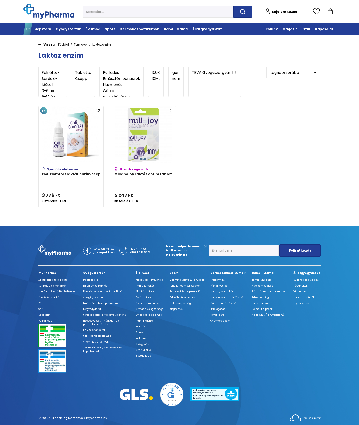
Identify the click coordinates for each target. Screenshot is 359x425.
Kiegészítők (176, 309)
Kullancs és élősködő (306, 280)
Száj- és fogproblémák (97, 336)
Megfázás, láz (91, 280)
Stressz (140, 332)
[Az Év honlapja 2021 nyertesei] (171, 394)
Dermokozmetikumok (228, 273)
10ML (156, 79)
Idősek (52, 85)
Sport (174, 273)
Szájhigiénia (143, 350)
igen (176, 73)
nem (176, 79)
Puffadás (121, 73)
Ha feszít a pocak (262, 309)
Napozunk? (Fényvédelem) (268, 315)
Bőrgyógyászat (92, 309)
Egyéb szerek (301, 303)
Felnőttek (52, 73)
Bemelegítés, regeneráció (185, 291)
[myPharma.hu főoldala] (48, 11)
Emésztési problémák (149, 315)
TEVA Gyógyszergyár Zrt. (214, 73)
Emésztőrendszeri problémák (100, 303)
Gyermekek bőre (220, 320)
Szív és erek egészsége (149, 309)
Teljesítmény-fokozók (182, 297)
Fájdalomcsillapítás (95, 285)
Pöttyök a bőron (261, 303)
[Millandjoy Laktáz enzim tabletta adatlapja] (143, 156)
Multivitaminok (145, 291)
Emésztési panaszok (121, 79)
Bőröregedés (217, 309)
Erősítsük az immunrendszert (269, 291)
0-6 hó (52, 91)
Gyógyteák (142, 344)
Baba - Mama (263, 273)
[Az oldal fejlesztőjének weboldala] (305, 418)
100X (156, 73)
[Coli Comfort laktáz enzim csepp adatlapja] (71, 156)
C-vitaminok (143, 297)
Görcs (121, 91)
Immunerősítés (145, 285)
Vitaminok (299, 291)
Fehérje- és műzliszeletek (185, 285)
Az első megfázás (262, 285)
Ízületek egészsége (181, 303)
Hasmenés (121, 85)
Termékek (80, 44)
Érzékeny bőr (217, 280)
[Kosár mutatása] (330, 12)
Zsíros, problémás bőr (223, 303)
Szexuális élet (144, 356)
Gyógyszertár (94, 273)
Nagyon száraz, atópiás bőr (227, 297)
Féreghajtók (300, 285)
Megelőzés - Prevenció (149, 280)
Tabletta (83, 73)
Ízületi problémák (303, 297)
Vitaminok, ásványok (95, 342)
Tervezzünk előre (261, 280)
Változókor (142, 338)
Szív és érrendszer (94, 330)
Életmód (142, 273)
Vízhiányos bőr (219, 285)
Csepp (83, 79)
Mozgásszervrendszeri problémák (103, 291)
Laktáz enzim (101, 44)
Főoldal (63, 44)
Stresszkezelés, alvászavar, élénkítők (105, 315)
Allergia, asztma (93, 297)
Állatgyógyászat (306, 273)
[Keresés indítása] (242, 12)
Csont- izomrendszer (148, 303)
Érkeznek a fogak (262, 297)
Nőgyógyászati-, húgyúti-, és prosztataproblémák (101, 322)
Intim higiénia (144, 320)
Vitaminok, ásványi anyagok (187, 280)
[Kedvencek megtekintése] (317, 12)
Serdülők (52, 79)
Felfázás (141, 326)
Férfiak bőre (217, 315)
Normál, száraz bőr (221, 291)
